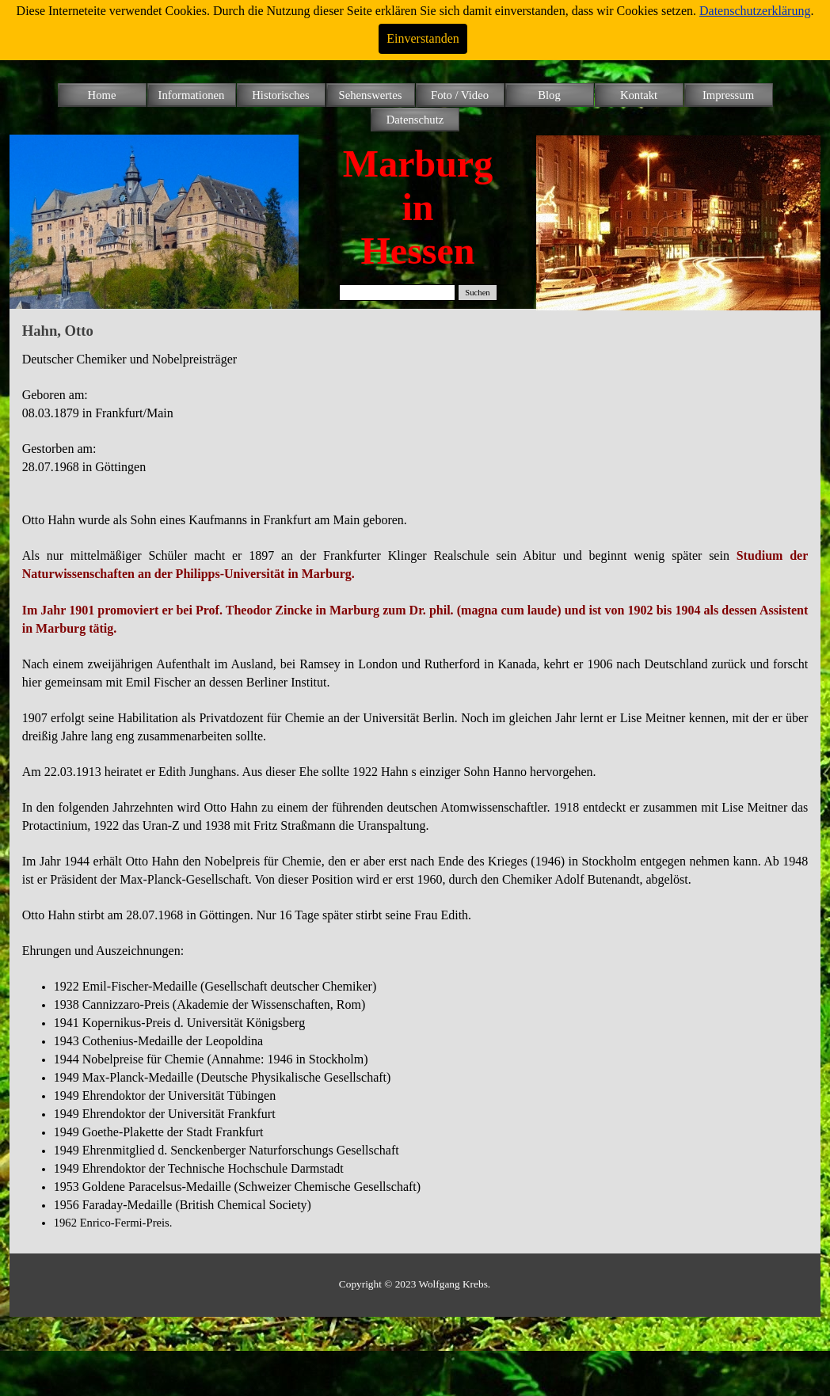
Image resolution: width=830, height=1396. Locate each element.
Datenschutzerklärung (754, 10)
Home (102, 95)
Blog (549, 95)
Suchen (477, 292)
